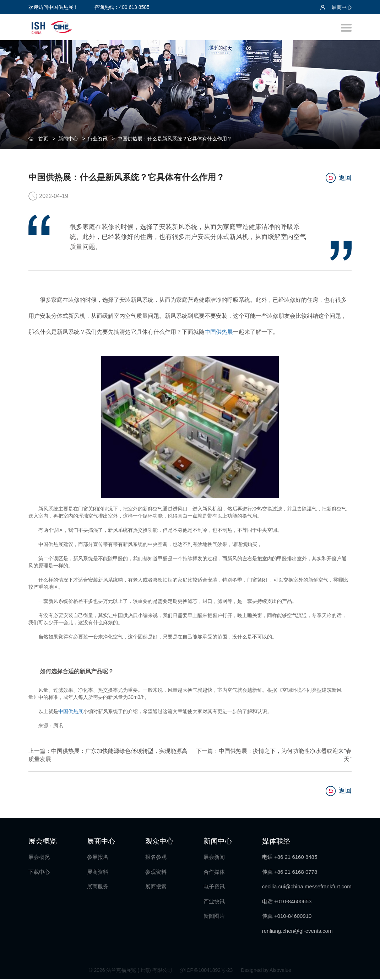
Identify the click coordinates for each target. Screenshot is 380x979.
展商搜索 (156, 885)
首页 (43, 138)
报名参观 (156, 855)
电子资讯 (214, 885)
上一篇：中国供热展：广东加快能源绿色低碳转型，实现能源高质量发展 (99, 754)
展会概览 (42, 839)
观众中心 (159, 839)
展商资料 (97, 870)
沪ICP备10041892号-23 (207, 968)
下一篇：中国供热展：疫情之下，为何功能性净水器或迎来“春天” (281, 754)
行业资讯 (98, 138)
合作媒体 (214, 870)
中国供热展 (219, 331)
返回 (339, 177)
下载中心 (39, 870)
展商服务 (97, 885)
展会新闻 (214, 855)
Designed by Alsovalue (266, 968)
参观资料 (156, 870)
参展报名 (97, 855)
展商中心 (336, 7)
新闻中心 (68, 138)
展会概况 (39, 855)
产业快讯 (214, 899)
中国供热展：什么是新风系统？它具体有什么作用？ (175, 138)
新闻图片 (214, 914)
